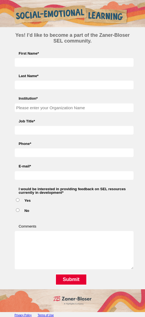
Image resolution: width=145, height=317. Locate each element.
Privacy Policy (23, 315)
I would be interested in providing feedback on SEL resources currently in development (72, 191)
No (26, 211)
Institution (27, 98)
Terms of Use (46, 315)
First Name (28, 53)
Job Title (26, 121)
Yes (27, 200)
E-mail (24, 166)
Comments (27, 226)
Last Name (28, 76)
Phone (24, 143)
